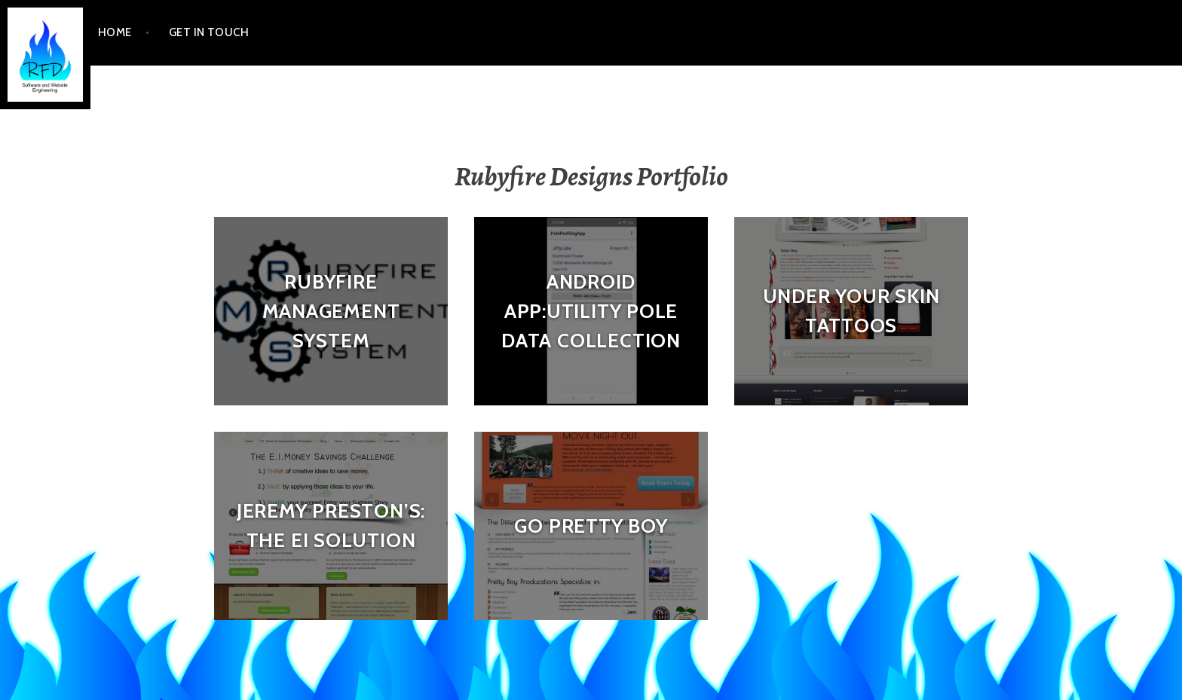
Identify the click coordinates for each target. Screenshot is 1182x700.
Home (115, 32)
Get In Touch (209, 32)
